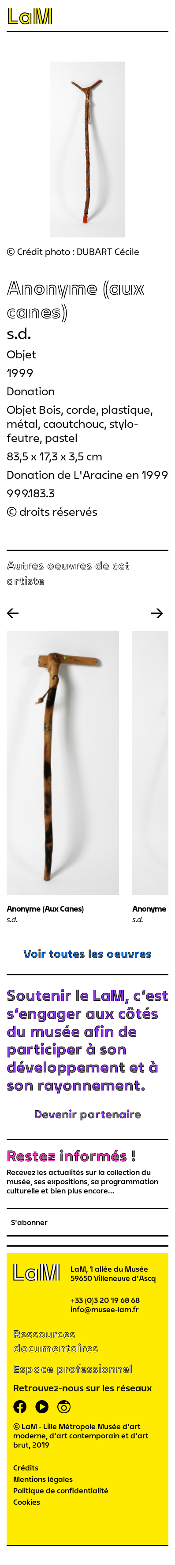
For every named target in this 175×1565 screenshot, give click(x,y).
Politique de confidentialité (60, 1490)
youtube (41, 1406)
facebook (19, 1406)
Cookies (26, 1502)
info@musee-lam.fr (105, 1309)
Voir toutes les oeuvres (87, 953)
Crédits (25, 1467)
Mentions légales (43, 1479)
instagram (64, 1406)
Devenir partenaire (87, 1114)
